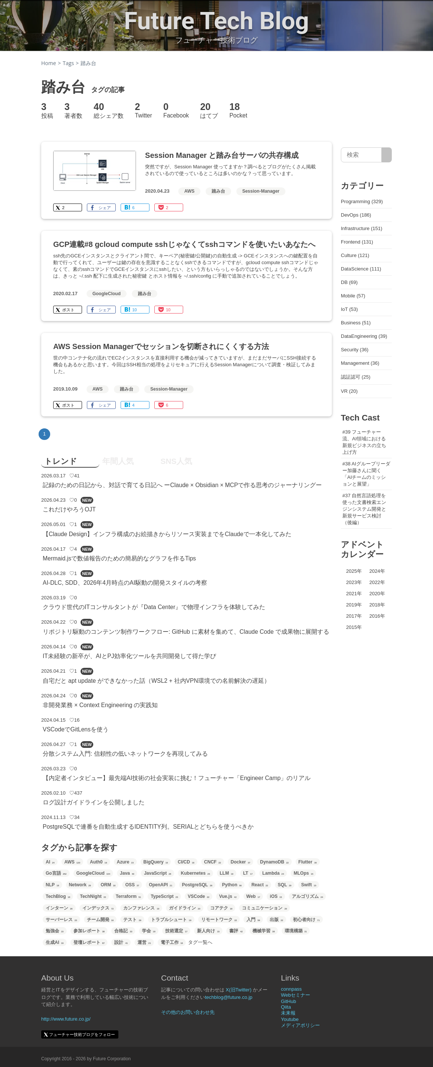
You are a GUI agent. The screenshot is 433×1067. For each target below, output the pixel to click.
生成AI (55, 942)
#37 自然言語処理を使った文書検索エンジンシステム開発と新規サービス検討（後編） (364, 509)
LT (247, 873)
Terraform (128, 896)
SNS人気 (176, 461)
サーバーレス (61, 919)
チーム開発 (100, 919)
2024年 (377, 571)
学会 (148, 930)
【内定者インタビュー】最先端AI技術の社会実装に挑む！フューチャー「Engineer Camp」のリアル (177, 778)
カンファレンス (141, 908)
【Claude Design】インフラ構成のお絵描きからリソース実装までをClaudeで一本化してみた (167, 534)
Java (127, 873)
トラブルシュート (171, 919)
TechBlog (58, 896)
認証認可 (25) (355, 377)
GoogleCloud (107, 293)
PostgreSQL (197, 884)
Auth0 (98, 862)
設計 (121, 942)
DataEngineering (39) (364, 336)
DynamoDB (274, 862)
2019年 (354, 605)
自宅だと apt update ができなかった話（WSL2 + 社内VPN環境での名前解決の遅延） (156, 681)
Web (253, 896)
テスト (132, 919)
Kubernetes (195, 873)
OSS (132, 884)
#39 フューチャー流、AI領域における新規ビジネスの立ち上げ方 (364, 442)
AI (50, 862)
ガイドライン (184, 908)
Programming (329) (362, 201)
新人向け (208, 930)
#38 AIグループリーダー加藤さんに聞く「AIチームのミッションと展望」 (366, 474)
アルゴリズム (307, 896)
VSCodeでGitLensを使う (76, 729)
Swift (308, 884)
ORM (108, 884)
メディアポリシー (300, 1025)
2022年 (377, 582)
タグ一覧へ (200, 942)
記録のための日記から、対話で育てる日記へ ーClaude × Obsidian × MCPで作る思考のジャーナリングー (182, 485)
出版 (276, 919)
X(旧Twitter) (239, 990)
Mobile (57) (353, 296)
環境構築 (296, 930)
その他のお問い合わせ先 (188, 1012)
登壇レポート (89, 942)
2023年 (354, 582)
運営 (144, 942)
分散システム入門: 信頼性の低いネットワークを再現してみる (125, 753)
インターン (59, 908)
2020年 (377, 593)
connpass (291, 989)
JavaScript (157, 873)
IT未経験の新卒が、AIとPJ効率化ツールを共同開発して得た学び (129, 656)
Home (48, 63)
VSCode (198, 896)
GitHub (288, 1001)
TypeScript (164, 896)
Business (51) (355, 322)
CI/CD (186, 862)
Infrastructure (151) (361, 228)
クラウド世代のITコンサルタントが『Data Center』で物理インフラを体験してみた (154, 607)
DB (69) (349, 282)
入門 (253, 919)
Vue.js (228, 896)
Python (232, 884)
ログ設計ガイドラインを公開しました (94, 802)
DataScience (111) (361, 269)
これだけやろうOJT (69, 509)
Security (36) (355, 349)
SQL (284, 884)
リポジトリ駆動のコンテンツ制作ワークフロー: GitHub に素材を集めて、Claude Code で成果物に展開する (186, 632)
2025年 (354, 571)
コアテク (221, 908)
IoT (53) (349, 309)
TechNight (93, 896)
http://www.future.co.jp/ (66, 1019)
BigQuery (155, 862)
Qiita (286, 1007)
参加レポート (89, 930)
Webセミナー (296, 995)
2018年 (377, 605)
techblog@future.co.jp (228, 997)
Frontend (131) (357, 242)
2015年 (354, 627)
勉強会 (55, 930)
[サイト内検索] (387, 154)
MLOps (303, 873)
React (259, 884)
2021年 (354, 593)
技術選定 (176, 930)
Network (80, 884)
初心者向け (306, 919)
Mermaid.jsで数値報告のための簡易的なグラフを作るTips (119, 558)
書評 (236, 930)
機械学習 (263, 930)
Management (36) (360, 363)
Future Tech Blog (216, 21)
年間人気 (118, 461)
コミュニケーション (264, 908)
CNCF (212, 862)
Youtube (290, 1019)
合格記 (123, 930)
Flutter (308, 862)
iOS (276, 896)
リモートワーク (219, 919)
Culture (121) (355, 255)
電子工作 (172, 942)
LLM (226, 873)
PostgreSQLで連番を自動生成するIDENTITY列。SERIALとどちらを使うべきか (148, 826)
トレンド (60, 461)
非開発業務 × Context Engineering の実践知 (100, 705)
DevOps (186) (356, 215)
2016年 (377, 616)
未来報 (288, 1013)
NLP (52, 884)
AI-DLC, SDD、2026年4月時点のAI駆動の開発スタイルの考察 (125, 583)
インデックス (98, 908)
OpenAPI (160, 884)
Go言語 (56, 873)
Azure (125, 862)
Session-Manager (260, 191)
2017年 (354, 616)
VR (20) (349, 391)
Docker (240, 862)
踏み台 (218, 191)
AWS (189, 191)
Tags (68, 63)
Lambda (273, 873)
